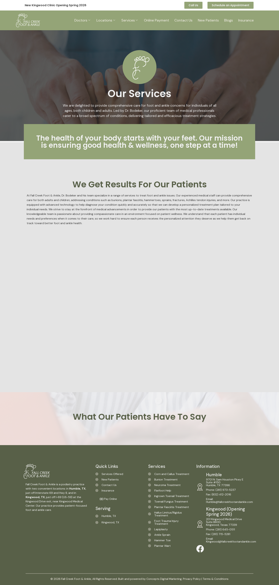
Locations (104, 20)
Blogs (229, 20)
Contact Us (184, 20)
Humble (214, 474)
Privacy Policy (192, 579)
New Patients (209, 20)
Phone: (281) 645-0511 (220, 529)
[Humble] (199, 487)
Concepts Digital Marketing (164, 579)
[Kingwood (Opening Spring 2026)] (199, 524)
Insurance (247, 20)
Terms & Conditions (215, 579)
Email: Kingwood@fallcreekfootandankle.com (231, 540)
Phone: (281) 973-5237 (221, 490)
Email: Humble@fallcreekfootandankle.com (229, 500)
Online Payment (156, 20)
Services (128, 20)
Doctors (81, 20)
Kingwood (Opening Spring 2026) (225, 511)
